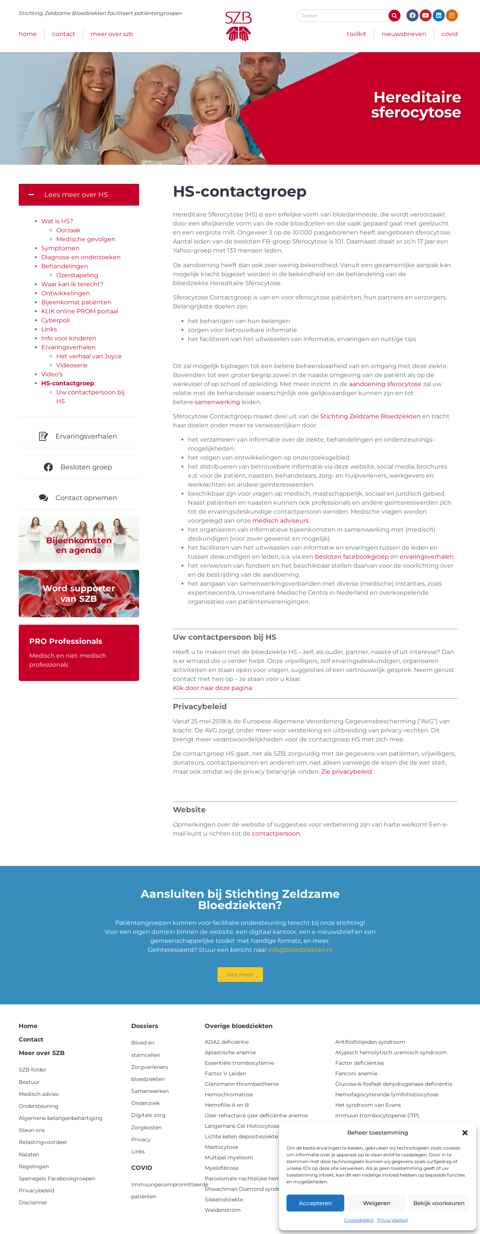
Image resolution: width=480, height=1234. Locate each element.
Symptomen (60, 248)
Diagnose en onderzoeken (81, 257)
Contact (63, 34)
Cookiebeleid (359, 1220)
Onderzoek (145, 1103)
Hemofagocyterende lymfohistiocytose (386, 1094)
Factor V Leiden (225, 1073)
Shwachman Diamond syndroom (248, 1189)
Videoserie (72, 365)
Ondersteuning (38, 1106)
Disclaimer (33, 1202)
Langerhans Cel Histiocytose (242, 1126)
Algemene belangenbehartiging (61, 1118)
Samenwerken (150, 1091)
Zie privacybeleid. (347, 771)
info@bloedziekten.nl (300, 949)
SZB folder (32, 1069)
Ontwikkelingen (65, 293)
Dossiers (144, 1026)
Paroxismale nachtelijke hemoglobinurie (258, 1178)
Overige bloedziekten (239, 1026)
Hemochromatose (229, 1094)
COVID (450, 34)
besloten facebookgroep (352, 556)
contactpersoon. (276, 833)
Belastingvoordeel (43, 1142)
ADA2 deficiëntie (227, 1042)
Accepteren (315, 1203)
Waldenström (223, 1210)
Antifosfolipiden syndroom (370, 1042)
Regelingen (34, 1166)
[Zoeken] (394, 15)
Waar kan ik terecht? (72, 284)
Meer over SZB (112, 34)
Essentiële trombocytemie (239, 1063)
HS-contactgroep (67, 383)
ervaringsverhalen (427, 556)
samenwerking (217, 402)
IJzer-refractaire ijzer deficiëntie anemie (256, 1115)
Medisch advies (38, 1094)
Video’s (52, 374)
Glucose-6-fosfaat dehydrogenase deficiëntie (393, 1084)
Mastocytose (221, 1147)
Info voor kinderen (68, 338)
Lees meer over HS (76, 195)
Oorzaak (68, 230)
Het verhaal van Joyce (89, 356)
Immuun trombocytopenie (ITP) (377, 1115)
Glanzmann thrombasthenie (242, 1084)
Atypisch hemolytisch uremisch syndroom (391, 1052)
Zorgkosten (146, 1127)
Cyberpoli (55, 320)
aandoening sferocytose (385, 384)
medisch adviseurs (280, 520)
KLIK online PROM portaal (79, 311)
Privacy (141, 1139)
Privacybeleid (392, 1220)
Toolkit (356, 34)
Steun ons (32, 1130)
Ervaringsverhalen (68, 347)
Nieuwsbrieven (404, 34)
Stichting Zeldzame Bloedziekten (370, 416)
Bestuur (29, 1082)
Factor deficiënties (359, 1063)
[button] (465, 1132)
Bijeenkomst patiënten (76, 302)
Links (49, 329)
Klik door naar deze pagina (212, 687)
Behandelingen (64, 266)
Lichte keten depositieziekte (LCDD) (252, 1136)
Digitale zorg (148, 1115)
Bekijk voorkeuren (439, 1203)
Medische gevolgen (86, 239)
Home (28, 34)
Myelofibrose (221, 1168)
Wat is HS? (57, 221)
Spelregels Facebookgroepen (57, 1178)
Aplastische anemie (230, 1052)
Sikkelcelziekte (224, 1199)
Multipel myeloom (229, 1157)
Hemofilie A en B (227, 1105)
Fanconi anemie (356, 1073)
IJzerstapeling (77, 275)
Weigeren (376, 1203)
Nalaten (29, 1154)
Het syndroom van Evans (368, 1105)
